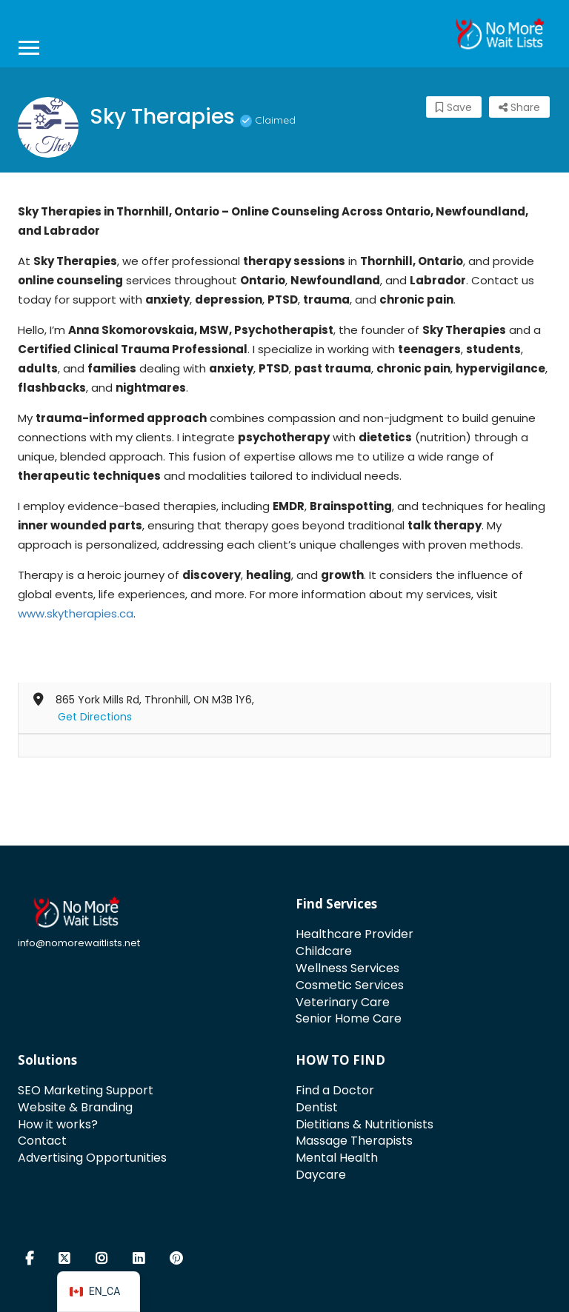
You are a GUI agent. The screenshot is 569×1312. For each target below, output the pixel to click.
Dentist (317, 1107)
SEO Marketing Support (85, 1090)
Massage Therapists (354, 1140)
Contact (42, 1140)
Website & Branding (75, 1107)
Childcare (324, 951)
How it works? (58, 1124)
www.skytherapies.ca (75, 613)
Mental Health (337, 1157)
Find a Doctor (335, 1090)
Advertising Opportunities (92, 1157)
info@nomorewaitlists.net (79, 943)
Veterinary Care (343, 1002)
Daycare (321, 1174)
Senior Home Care (349, 1018)
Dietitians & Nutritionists (364, 1124)
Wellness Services (347, 968)
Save (454, 107)
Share (519, 107)
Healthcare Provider (354, 934)
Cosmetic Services (350, 985)
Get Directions (95, 716)
